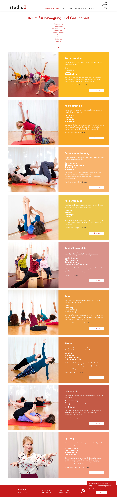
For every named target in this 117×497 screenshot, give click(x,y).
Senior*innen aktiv (58, 32)
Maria (76, 275)
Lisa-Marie (88, 323)
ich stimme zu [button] (101, 492)
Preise (106, 2)
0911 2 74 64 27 (68, 490)
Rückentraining (58, 26)
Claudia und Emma (85, 85)
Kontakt (105, 8)
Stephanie (80, 372)
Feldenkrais (58, 39)
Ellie (86, 418)
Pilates (58, 37)
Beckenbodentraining (58, 28)
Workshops (104, 4)
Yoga (58, 34)
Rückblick (105, 7)
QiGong (58, 41)
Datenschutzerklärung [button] (95, 489)
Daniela (86, 467)
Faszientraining (58, 30)
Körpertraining (58, 24)
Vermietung (104, 5)
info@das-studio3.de (65, 492)
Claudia (83, 132)
